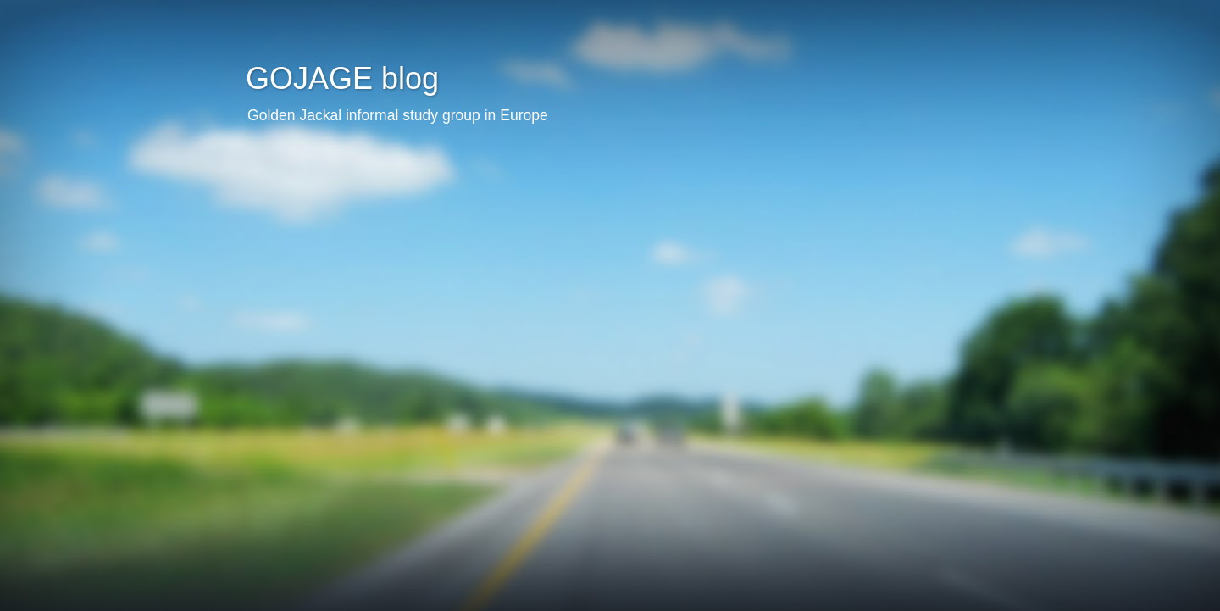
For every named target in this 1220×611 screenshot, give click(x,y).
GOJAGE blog (342, 78)
